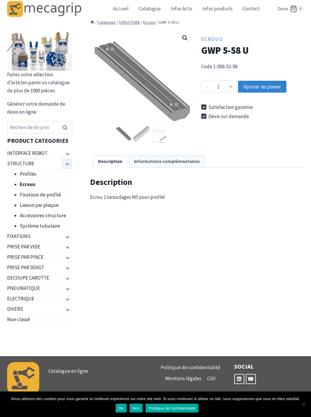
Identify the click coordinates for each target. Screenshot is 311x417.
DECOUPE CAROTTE (28, 278)
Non (136, 408)
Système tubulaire (40, 226)
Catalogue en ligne (68, 371)
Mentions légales (183, 378)
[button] (185, 38)
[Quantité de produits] (218, 86)
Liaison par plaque (39, 205)
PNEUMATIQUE (23, 288)
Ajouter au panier (262, 86)
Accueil (121, 8)
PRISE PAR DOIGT (25, 267)
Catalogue (150, 8)
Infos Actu (181, 8)
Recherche (66, 127)
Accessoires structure (43, 215)
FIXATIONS (19, 236)
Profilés (28, 174)
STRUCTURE (20, 163)
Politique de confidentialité (190, 367)
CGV (211, 378)
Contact (251, 8)
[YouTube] (251, 379)
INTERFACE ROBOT (27, 153)
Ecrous (212, 39)
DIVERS (15, 309)
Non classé (18, 319)
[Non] (304, 404)
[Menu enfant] (67, 153)
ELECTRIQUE (20, 298)
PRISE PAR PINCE (25, 257)
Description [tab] (110, 161)
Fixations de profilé (40, 194)
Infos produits (217, 8)
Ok (121, 408)
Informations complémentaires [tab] (167, 161)
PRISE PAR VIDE (23, 246)
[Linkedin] (239, 379)
